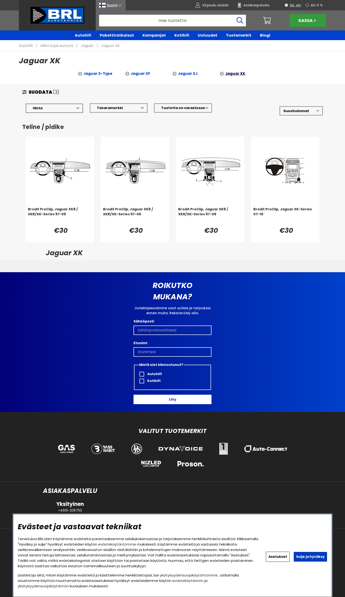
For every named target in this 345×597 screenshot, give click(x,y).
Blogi (265, 35)
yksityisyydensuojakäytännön (43, 586)
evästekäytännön (187, 580)
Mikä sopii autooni (56, 45)
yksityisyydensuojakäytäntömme (189, 575)
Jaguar (87, 45)
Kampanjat (154, 35)
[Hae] (172, 20)
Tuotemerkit (238, 35)
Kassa (307, 20)
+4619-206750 (70, 510)
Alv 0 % (317, 5)
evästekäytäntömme (117, 544)
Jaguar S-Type (97, 73)
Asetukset (277, 556)
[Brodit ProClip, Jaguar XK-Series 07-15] (285, 216)
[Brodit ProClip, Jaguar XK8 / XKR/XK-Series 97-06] (60, 216)
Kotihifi (181, 35)
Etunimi (140, 343)
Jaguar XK (110, 45)
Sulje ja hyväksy (310, 556)
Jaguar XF (140, 73)
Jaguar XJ (188, 73)
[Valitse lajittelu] (301, 111)
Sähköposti (144, 321)
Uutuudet (207, 35)
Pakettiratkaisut (117, 35)
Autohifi (83, 35)
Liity (172, 399)
